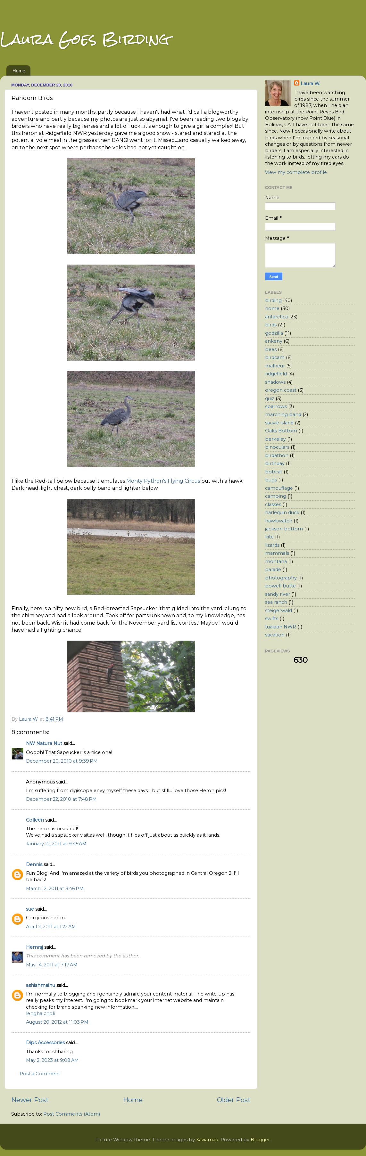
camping (275, 496)
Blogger (260, 1140)
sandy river (277, 594)
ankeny (273, 341)
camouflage (279, 488)
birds (271, 325)
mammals (277, 553)
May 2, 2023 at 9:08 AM (52, 1060)
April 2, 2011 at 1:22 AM (51, 927)
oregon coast (280, 390)
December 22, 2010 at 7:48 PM (61, 799)
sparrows (276, 406)
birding (273, 300)
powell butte (280, 586)
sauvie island (279, 423)
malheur (275, 366)
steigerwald (278, 610)
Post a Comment (40, 1074)
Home (18, 70)
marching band (283, 414)
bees (271, 349)
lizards (272, 545)
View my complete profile (296, 172)
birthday (275, 463)
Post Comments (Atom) (71, 1114)
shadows (275, 382)
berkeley (275, 439)
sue (30, 909)
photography (281, 578)
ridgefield (276, 374)
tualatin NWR (280, 627)
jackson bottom (284, 529)
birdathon (276, 455)
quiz (269, 398)
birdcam (275, 357)
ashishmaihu (40, 985)
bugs (271, 480)
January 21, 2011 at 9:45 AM (56, 844)
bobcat (273, 472)
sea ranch (276, 602)
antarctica (276, 317)
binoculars (277, 447)
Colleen (35, 820)
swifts (271, 618)
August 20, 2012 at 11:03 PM (57, 1022)
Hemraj (34, 947)
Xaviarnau (207, 1140)
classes (273, 504)
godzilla (274, 333)
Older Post (234, 1100)
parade (273, 569)
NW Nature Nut (44, 743)
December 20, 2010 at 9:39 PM (62, 761)
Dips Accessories (45, 1042)
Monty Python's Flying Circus (163, 481)
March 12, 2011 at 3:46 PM (55, 888)
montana (276, 561)
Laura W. (310, 83)
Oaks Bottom (281, 431)
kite (269, 537)
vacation (275, 635)
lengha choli (40, 1013)
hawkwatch (278, 521)
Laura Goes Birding (84, 39)
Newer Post (30, 1100)
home (272, 308)
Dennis (34, 864)
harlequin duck (282, 512)
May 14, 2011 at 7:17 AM (52, 965)
